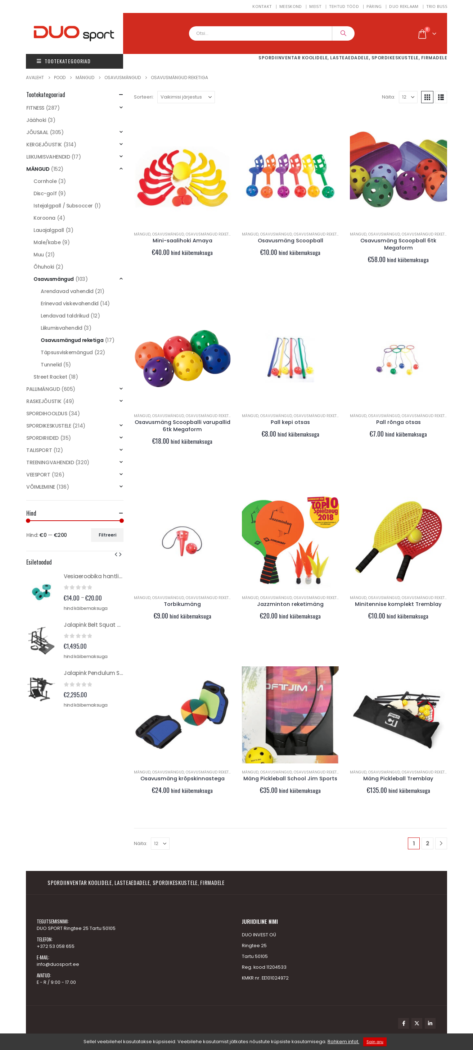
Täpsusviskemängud (67, 352)
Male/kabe (46, 242)
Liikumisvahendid (61, 328)
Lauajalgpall (48, 230)
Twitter (416, 1023)
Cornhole (45, 181)
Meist (315, 6)
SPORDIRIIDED (42, 438)
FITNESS (35, 107)
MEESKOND (290, 6)
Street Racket (50, 376)
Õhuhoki (43, 266)
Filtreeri (107, 535)
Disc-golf (45, 193)
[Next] (441, 843)
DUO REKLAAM (403, 6)
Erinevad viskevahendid (70, 303)
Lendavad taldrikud (65, 315)
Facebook (403, 1023)
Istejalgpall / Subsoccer (63, 205)
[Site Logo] (82, 33)
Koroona (44, 218)
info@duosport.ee (58, 964)
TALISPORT (39, 450)
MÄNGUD (142, 234)
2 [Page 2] (427, 843)
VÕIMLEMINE (40, 486)
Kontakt (262, 6)
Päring (374, 6)
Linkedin (430, 1023)
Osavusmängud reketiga (210, 234)
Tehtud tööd (344, 6)
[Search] (343, 33)
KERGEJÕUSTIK (44, 144)
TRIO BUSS (436, 6)
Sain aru (374, 1042)
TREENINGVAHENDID (50, 462)
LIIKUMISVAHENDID (48, 156)
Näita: (388, 96)
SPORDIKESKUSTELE (48, 425)
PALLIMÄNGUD (43, 389)
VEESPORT (38, 474)
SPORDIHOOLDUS (46, 413)
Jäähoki (36, 120)
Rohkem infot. (343, 1041)
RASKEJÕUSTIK (44, 401)
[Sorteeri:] (186, 97)
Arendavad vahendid (67, 291)
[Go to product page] (182, 176)
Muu (38, 254)
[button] (427, 97)
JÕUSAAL (37, 132)
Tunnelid (51, 364)
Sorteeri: (144, 96)
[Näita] (408, 97)
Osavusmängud (168, 234)
